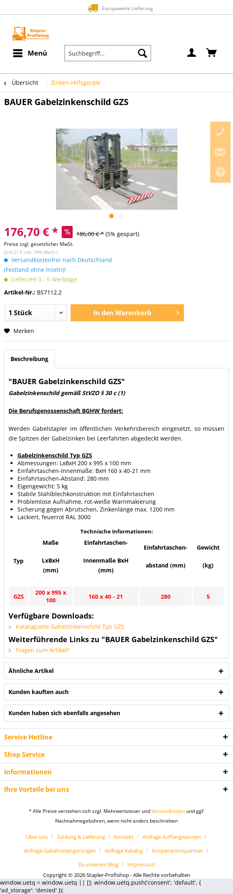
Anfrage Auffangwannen (171, 836)
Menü (30, 52)
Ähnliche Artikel (31, 671)
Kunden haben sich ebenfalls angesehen (64, 713)
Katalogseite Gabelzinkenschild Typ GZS (66, 626)
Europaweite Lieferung (116, 8)
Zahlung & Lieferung (81, 836)
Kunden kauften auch (39, 692)
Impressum (141, 864)
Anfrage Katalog (124, 850)
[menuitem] (29, 53)
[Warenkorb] (212, 53)
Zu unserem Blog (98, 864)
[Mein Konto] (192, 53)
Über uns (37, 836)
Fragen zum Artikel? (39, 650)
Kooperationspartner (177, 850)
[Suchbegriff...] (108, 53)
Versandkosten (168, 811)
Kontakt (124, 836)
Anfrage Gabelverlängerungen (60, 850)
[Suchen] (142, 53)
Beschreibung (29, 359)
